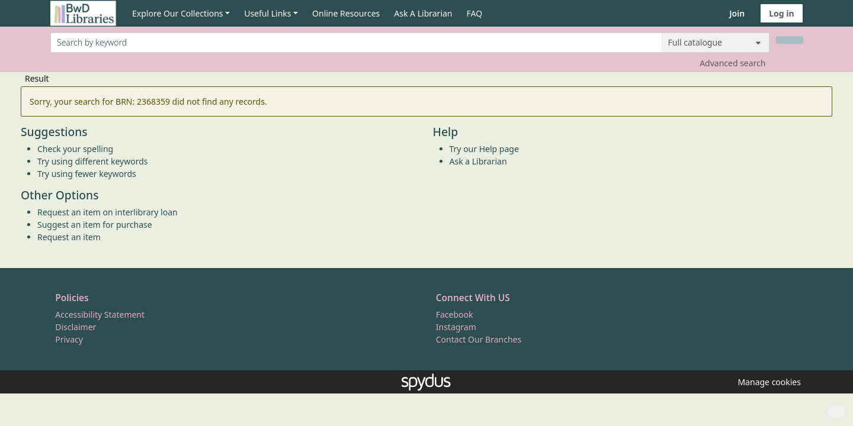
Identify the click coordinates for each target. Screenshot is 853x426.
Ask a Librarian (478, 161)
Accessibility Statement (100, 314)
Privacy (69, 339)
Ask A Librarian (423, 13)
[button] (767, 382)
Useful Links (267, 13)
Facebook (454, 314)
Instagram (456, 327)
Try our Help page (484, 148)
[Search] (789, 40)
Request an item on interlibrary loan (107, 212)
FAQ (475, 13)
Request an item (69, 237)
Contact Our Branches (478, 339)
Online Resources (346, 13)
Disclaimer (75, 327)
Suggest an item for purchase (94, 224)
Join (737, 13)
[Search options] (715, 43)
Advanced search (732, 63)
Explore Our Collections (177, 13)
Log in (781, 13)
